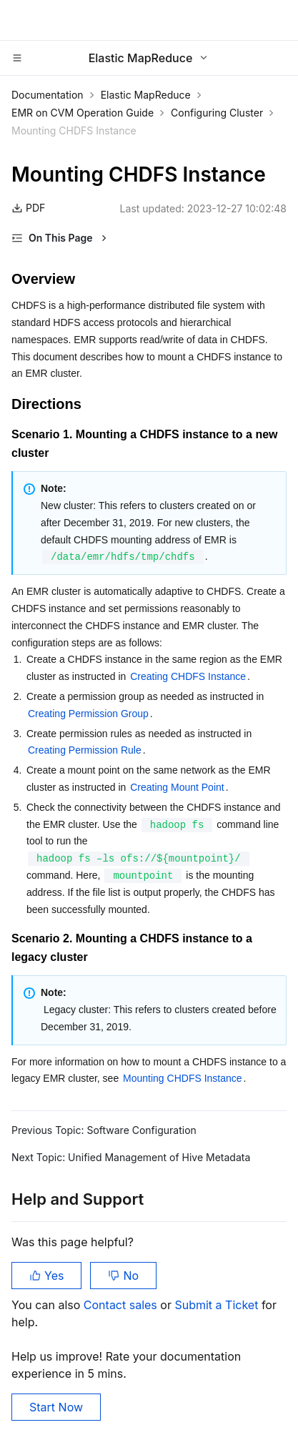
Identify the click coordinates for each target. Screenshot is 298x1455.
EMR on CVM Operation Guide (82, 113)
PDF (28, 208)
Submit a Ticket (217, 1305)
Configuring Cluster (217, 113)
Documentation (47, 95)
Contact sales (122, 1305)
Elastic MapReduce (146, 95)
